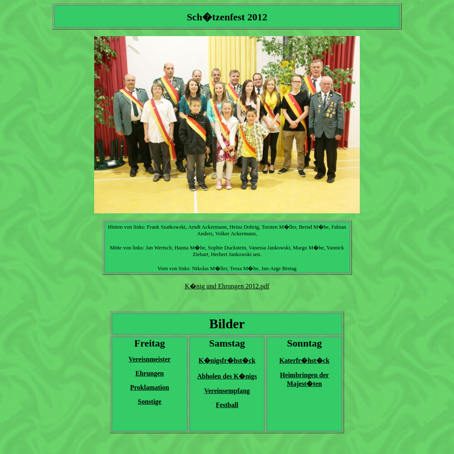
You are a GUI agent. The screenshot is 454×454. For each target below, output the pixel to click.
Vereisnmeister (150, 359)
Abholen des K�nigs (227, 376)
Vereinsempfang (227, 390)
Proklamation (149, 387)
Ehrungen (149, 373)
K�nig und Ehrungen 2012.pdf (227, 286)
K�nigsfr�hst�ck (227, 360)
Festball (227, 404)
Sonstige (149, 401)
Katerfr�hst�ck (304, 360)
